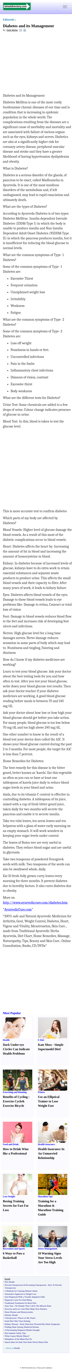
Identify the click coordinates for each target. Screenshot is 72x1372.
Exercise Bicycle (13, 1105)
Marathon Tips (45, 1196)
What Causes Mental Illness (16, 1336)
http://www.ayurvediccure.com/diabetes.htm (35, 903)
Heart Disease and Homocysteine (19, 1312)
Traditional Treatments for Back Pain (20, 1303)
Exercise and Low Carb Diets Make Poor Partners (26, 1309)
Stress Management (47, 1248)
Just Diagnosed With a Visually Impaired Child (25, 1297)
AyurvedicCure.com (18, 910)
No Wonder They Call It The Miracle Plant (33, 1306)
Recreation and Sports (14, 1248)
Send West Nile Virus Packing (17, 1321)
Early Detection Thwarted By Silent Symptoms (40, 1324)
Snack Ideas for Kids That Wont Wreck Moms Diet (26, 1342)
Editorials (8, 19)
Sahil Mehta (12, 30)
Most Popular (12, 1013)
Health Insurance (46, 1144)
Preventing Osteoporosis (36, 1285)
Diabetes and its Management (28, 26)
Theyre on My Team (26, 1318)
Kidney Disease (11, 1324)
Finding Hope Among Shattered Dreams (22, 1327)
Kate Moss (45, 1044)
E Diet (41, 1040)
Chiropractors (10, 1318)
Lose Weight (9, 1196)
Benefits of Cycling (15, 1097)
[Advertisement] (34, 62)
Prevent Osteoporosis (14, 1285)
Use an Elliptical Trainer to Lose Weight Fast (49, 1101)
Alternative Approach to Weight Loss (20, 1294)
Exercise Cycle (12, 1101)
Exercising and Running (15, 1092)
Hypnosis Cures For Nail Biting (18, 1300)
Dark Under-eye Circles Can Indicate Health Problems (16, 1049)
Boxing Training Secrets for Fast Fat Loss (15, 1206)
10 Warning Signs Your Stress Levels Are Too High (50, 1258)
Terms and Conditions (44, 1368)
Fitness (41, 1092)
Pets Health (9, 1282)
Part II (28, 1339)
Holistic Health (11, 1315)
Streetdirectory (31, 1368)
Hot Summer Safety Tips (15, 1333)
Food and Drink (11, 1144)
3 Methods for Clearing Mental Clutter (21, 1291)
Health (6, 1040)
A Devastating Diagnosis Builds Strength (22, 1330)
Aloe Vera (9, 1306)
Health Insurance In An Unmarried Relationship (51, 1153)
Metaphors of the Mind (14, 1339)
